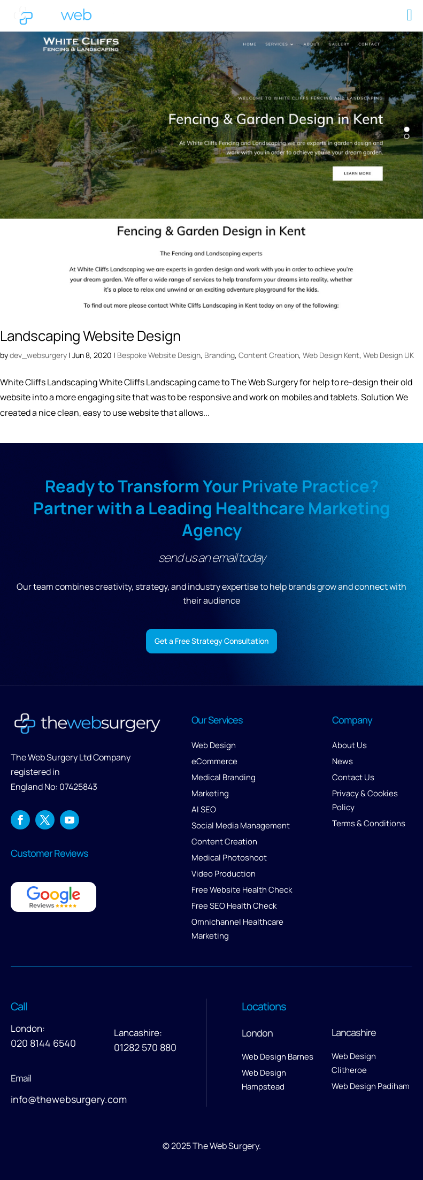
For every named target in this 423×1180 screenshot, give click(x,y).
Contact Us (353, 777)
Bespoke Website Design (159, 355)
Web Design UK (388, 355)
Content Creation (269, 355)
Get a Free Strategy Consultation (211, 641)
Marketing (210, 793)
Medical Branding (223, 777)
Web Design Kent (331, 355)
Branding (219, 355)
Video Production (223, 873)
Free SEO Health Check (233, 905)
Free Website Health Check (241, 889)
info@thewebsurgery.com (69, 1099)
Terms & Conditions (368, 823)
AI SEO (203, 809)
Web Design (213, 745)
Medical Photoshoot (229, 857)
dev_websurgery (38, 355)
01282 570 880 (145, 1047)
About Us (349, 745)
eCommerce (214, 761)
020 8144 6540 (43, 1043)
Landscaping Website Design (90, 335)
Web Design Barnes (277, 1056)
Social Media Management (240, 825)
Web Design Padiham (371, 1086)
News (342, 761)
